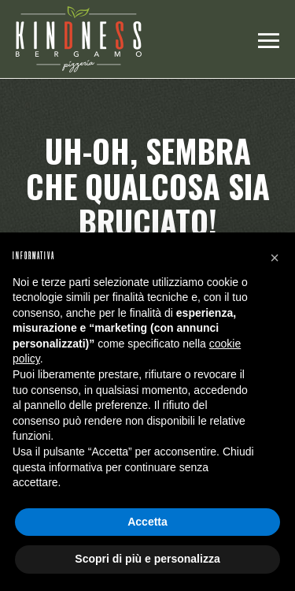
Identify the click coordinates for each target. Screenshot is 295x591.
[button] (274, 257)
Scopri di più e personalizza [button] (147, 558)
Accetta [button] (147, 521)
